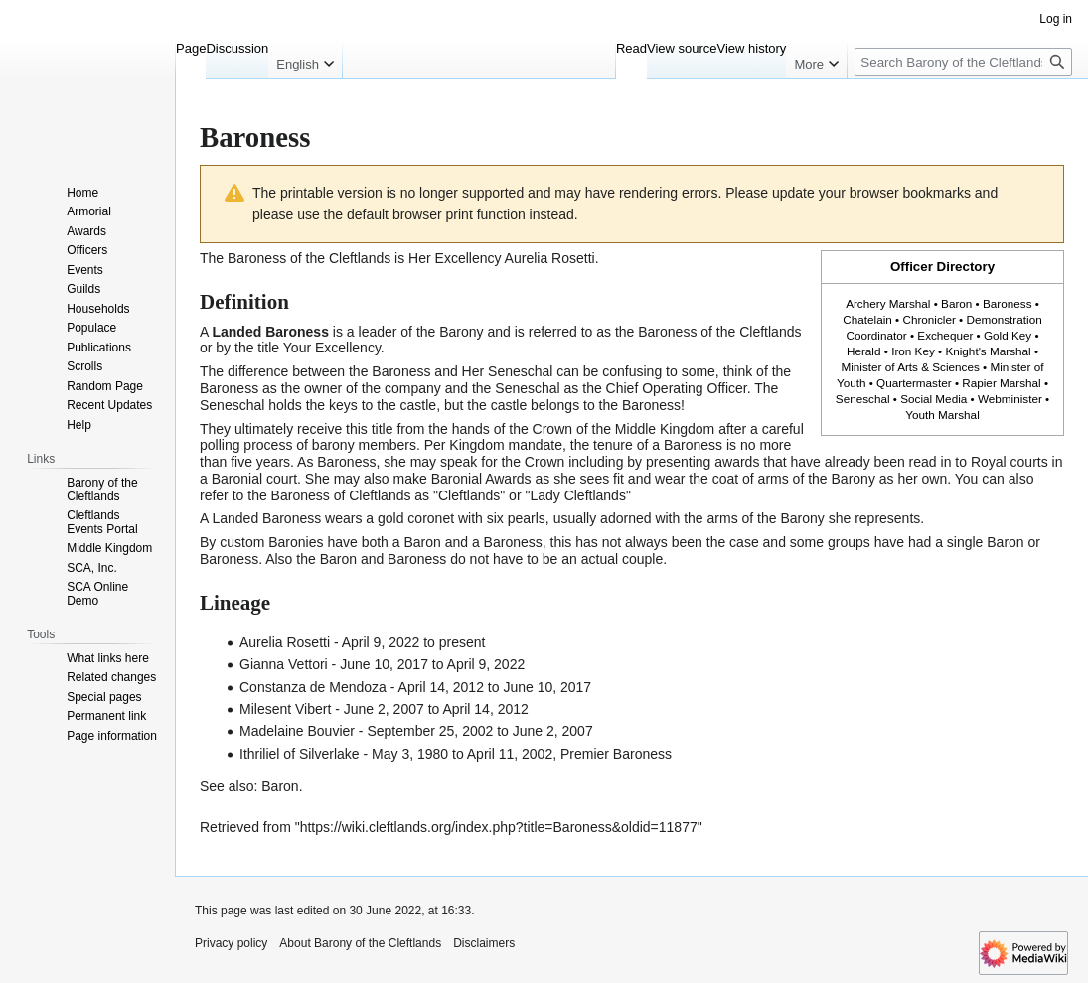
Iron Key (913, 351)
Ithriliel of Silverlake (299, 754)
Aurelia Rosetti (550, 258)
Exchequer (945, 335)
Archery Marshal (888, 303)
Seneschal (863, 398)
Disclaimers (484, 943)
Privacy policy (231, 943)
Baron (956, 303)
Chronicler (928, 319)
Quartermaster (914, 382)
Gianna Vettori (283, 664)
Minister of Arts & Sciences (910, 366)
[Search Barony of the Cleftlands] (963, 62)
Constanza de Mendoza (313, 687)
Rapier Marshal (1001, 382)
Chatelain (867, 319)
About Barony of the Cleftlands (360, 943)
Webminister (1010, 398)
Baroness (1007, 303)
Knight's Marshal (987, 351)
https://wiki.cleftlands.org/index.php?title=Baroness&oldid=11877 (499, 827)
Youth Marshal (942, 414)
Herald (864, 351)
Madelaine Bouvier (297, 731)
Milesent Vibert (285, 709)
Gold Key (1007, 335)
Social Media (933, 398)
